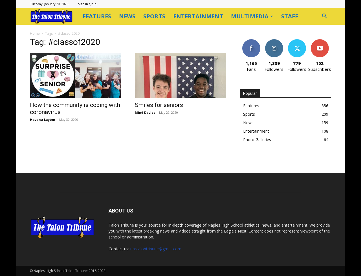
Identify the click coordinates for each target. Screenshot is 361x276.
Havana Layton (42, 119)
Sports (154, 16)
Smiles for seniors (159, 105)
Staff (289, 16)
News (127, 16)
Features (97, 16)
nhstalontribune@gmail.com (155, 248)
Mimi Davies (145, 112)
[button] (324, 16)
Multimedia (252, 16)
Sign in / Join (87, 4)
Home (35, 33)
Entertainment (198, 16)
